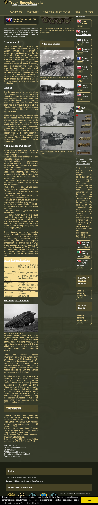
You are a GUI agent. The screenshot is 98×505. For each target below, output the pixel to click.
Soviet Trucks (85, 77)
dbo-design (64, 494)
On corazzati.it (10, 450)
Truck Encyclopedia (23, 3)
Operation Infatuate (12, 456)
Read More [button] (37, 503)
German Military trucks (83, 245)
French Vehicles (85, 59)
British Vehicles (85, 41)
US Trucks (85, 95)
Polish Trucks (85, 68)
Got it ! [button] (89, 500)
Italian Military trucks (82, 254)
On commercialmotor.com (15, 448)
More (78, 12)
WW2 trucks (33, 12)
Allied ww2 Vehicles (83, 33)
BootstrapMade (85, 494)
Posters (89, 12)
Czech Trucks (85, 86)
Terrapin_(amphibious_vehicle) (17, 454)
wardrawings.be (10, 446)
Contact (13, 478)
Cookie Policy (31, 478)
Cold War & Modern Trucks (57, 12)
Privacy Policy (21, 478)
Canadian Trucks (86, 50)
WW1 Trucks (16, 12)
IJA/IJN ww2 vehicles (82, 263)
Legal (7, 478)
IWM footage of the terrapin (15, 452)
